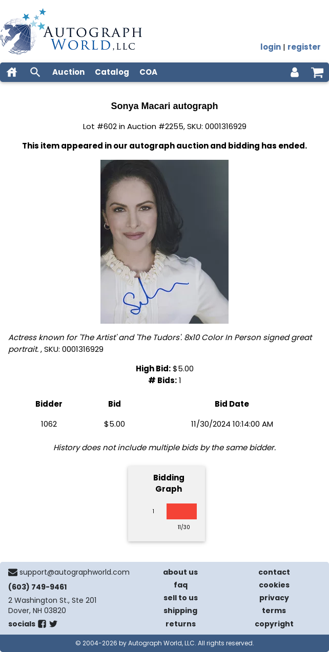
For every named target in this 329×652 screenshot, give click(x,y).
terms (274, 610)
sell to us (180, 598)
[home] (11, 72)
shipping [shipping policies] (180, 610)
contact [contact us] (274, 572)
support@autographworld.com (74, 572)
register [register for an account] (304, 46)
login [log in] (270, 46)
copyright (274, 624)
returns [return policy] (181, 624)
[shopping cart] (317, 72)
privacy (274, 598)
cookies (274, 585)
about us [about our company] (180, 572)
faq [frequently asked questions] (181, 585)
